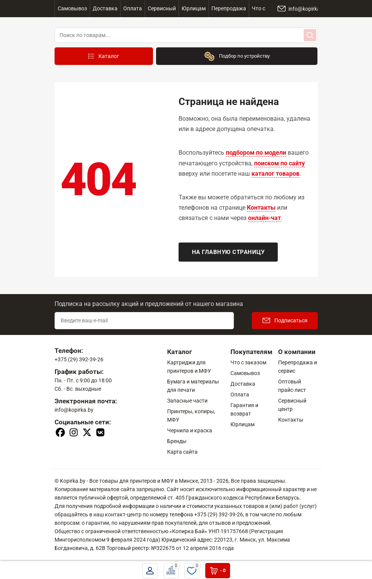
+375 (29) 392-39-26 (79, 359)
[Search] (310, 35)
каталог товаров (275, 173)
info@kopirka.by (74, 410)
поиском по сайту (279, 163)
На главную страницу (228, 252)
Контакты (261, 207)
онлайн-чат (264, 218)
